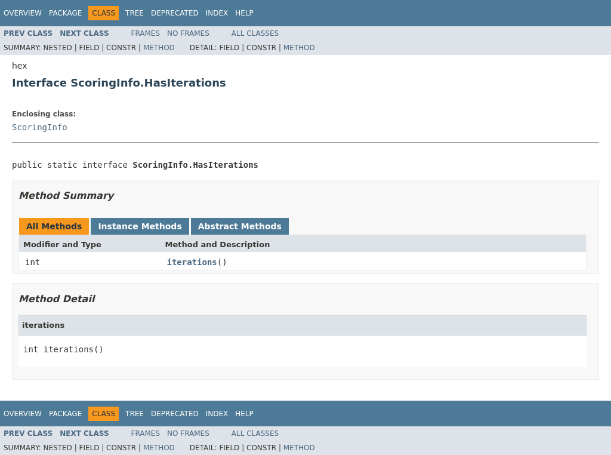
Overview (23, 13)
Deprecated (175, 13)
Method (159, 48)
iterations (192, 262)
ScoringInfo (39, 127)
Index (217, 13)
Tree (134, 13)
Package (65, 13)
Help (244, 13)
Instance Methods (139, 226)
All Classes (255, 33)
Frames (146, 33)
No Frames (188, 33)
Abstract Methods (240, 226)
